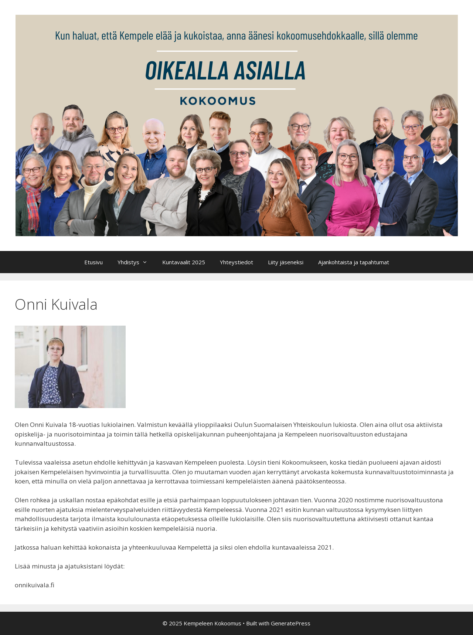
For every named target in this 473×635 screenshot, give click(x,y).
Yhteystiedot (236, 262)
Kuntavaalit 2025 (183, 262)
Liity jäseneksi (285, 262)
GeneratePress (290, 623)
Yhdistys (136, 262)
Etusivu (93, 262)
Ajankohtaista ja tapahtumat (353, 262)
